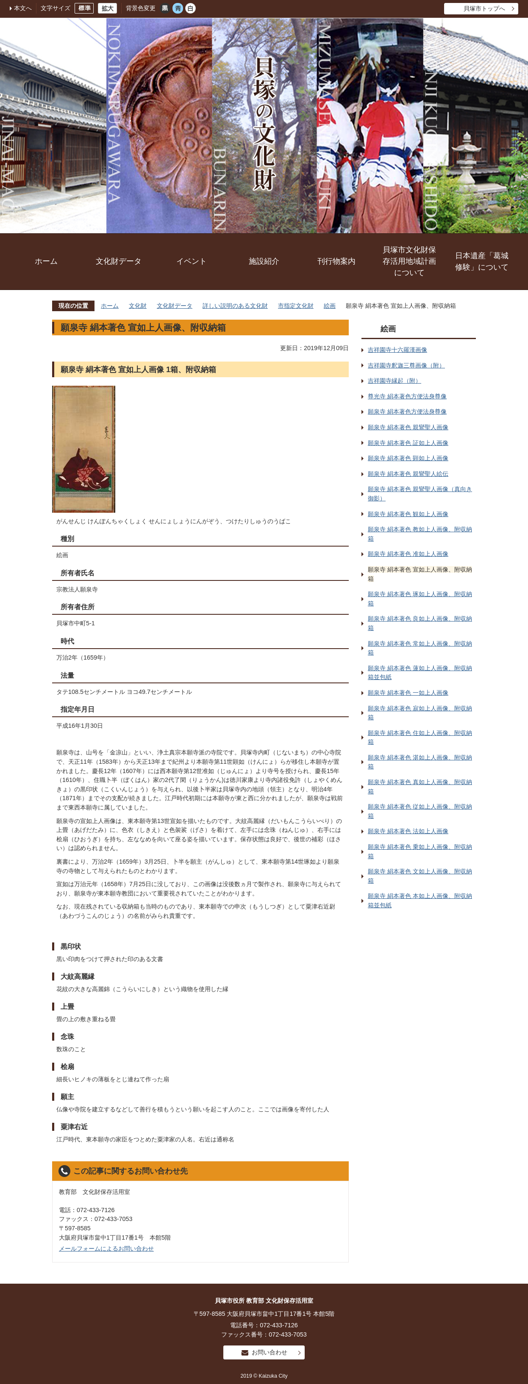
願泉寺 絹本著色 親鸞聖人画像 (408, 427)
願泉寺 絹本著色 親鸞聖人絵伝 (408, 473)
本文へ (23, 8)
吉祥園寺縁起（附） (394, 380)
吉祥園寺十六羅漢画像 (397, 349)
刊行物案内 (336, 261)
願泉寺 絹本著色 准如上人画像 (408, 553)
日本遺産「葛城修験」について (482, 261)
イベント (191, 261)
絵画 (330, 305)
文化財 (138, 305)
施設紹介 (264, 261)
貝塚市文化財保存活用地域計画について (409, 261)
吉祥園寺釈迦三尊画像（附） (406, 365)
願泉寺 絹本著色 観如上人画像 (408, 514)
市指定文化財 (296, 305)
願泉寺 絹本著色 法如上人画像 (408, 831)
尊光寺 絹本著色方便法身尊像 (407, 396)
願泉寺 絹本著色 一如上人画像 (408, 692)
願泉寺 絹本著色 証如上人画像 (408, 442)
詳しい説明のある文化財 (235, 305)
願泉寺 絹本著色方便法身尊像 (407, 411)
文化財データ (119, 261)
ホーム (46, 261)
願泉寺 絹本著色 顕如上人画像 (408, 458)
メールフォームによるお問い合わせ (106, 1248)
